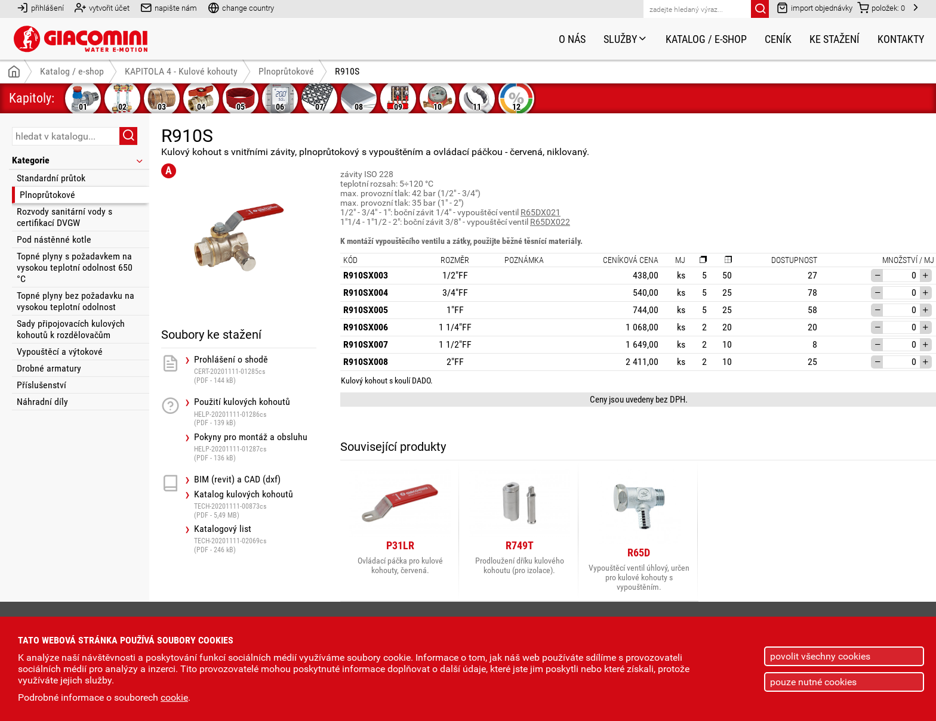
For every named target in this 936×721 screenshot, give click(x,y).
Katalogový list (255, 539)
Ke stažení (834, 39)
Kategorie (78, 160)
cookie (174, 697)
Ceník (778, 39)
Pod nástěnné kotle (54, 239)
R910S (347, 71)
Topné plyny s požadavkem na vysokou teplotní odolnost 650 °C (75, 267)
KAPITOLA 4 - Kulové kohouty (181, 71)
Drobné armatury (49, 368)
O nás (572, 39)
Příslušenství (41, 385)
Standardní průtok (51, 178)
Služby (626, 39)
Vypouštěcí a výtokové (60, 351)
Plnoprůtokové (47, 194)
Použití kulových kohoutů (255, 412)
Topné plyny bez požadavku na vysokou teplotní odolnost (75, 301)
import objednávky (814, 7)
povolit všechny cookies (820, 656)
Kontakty (901, 39)
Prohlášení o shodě (255, 369)
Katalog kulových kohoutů (255, 504)
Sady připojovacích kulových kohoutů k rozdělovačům (71, 329)
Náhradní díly (42, 401)
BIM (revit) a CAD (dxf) (237, 479)
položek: (881, 7)
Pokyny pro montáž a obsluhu (255, 447)
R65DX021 (541, 212)
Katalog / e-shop (706, 39)
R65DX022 (550, 222)
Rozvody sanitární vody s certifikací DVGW (64, 217)
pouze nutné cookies (813, 682)
